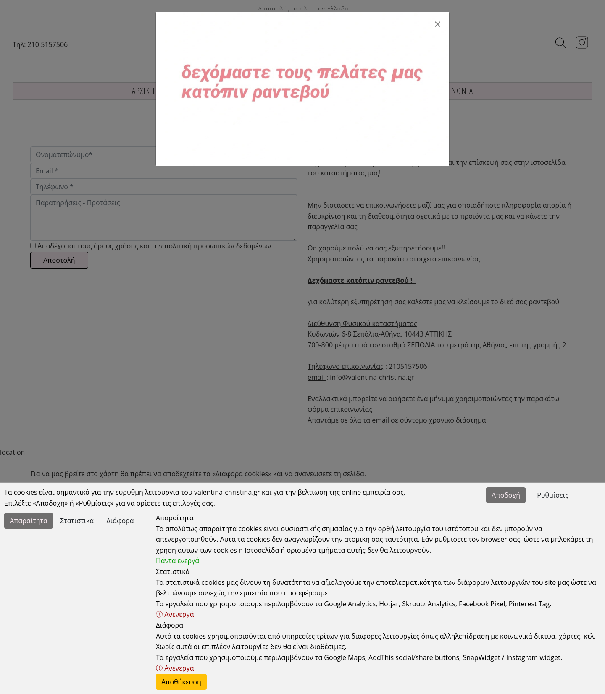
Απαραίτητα (28, 520)
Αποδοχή (506, 495)
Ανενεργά (175, 614)
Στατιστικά (77, 520)
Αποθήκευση (181, 681)
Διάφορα (120, 520)
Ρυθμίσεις (552, 495)
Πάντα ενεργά (177, 560)
